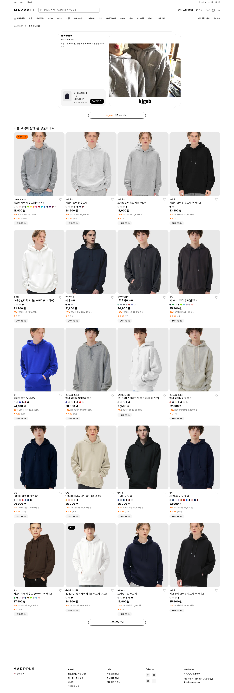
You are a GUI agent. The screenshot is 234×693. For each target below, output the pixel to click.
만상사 (30, 2)
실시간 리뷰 (19, 26)
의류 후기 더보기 (117, 116)
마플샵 (22, 2)
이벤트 (71, 682)
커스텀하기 (96, 101)
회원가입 (217, 2)
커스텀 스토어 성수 (77, 678)
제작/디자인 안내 (115, 682)
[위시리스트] (208, 10)
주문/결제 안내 (114, 674)
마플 (15, 2)
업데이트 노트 (74, 686)
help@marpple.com (191, 682)
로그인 (209, 2)
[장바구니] (213, 10)
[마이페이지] (218, 10)
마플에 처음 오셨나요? (78, 674)
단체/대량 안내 (114, 678)
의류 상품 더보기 (117, 624)
